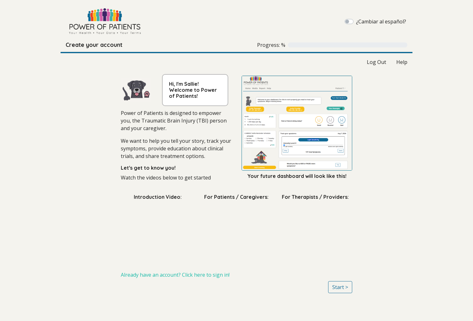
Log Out (376, 62)
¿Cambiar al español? (381, 21)
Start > (340, 287)
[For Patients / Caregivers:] (237, 233)
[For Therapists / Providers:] (315, 233)
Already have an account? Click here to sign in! (175, 274)
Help (401, 62)
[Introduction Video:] (158, 233)
